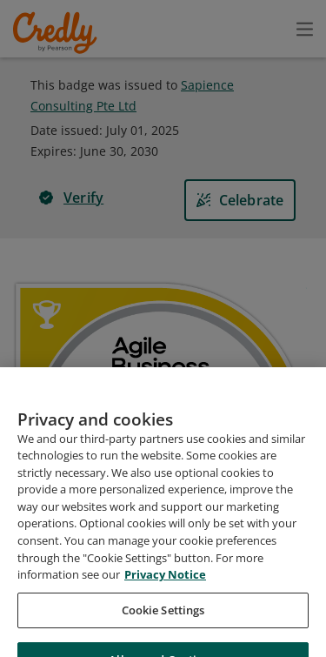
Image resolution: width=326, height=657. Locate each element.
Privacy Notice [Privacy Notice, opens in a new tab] (165, 609)
